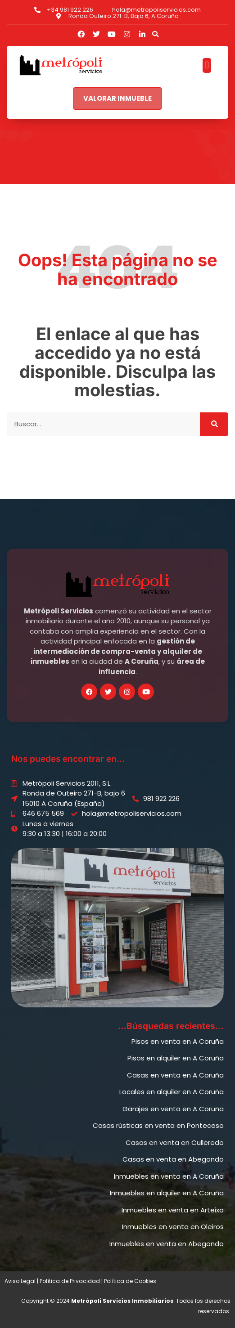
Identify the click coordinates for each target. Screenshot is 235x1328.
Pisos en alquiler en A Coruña (175, 1058)
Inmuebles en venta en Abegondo (166, 1243)
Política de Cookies (130, 1281)
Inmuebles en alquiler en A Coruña (167, 1193)
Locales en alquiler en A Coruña (171, 1091)
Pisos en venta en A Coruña (177, 1041)
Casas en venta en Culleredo (175, 1142)
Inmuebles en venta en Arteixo (173, 1210)
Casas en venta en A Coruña (175, 1075)
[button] (155, 34)
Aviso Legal (20, 1281)
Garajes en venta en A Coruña (173, 1108)
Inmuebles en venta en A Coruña (169, 1176)
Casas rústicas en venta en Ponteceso (158, 1125)
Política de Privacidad (70, 1281)
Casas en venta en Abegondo (173, 1159)
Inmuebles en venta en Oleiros (173, 1226)
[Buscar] (214, 424)
